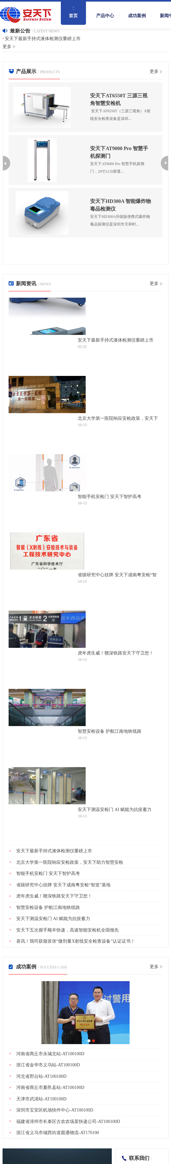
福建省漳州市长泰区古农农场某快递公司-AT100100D (68, 1121)
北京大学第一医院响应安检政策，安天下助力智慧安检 (118, 418)
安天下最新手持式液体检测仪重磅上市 (43, 38)
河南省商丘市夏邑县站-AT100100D (50, 1087)
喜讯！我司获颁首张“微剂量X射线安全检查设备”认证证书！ (75, 941)
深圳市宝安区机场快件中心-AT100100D (54, 1110)
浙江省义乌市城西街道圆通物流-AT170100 (57, 1132)
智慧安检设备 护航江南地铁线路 (109, 731)
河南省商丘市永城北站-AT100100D (50, 1053)
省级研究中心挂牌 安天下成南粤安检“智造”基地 (117, 575)
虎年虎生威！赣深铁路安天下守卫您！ (115, 653)
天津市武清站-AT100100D (41, 1099)
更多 (7, 46)
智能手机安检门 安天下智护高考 (109, 496)
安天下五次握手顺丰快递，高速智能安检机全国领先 (67, 930)
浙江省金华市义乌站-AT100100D (48, 1065)
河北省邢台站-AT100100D (41, 1076)
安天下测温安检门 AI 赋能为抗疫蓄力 (115, 809)
